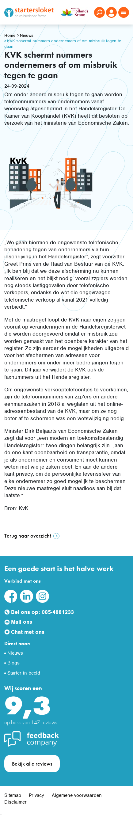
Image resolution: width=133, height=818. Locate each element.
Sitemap (12, 795)
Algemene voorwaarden (77, 795)
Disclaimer (15, 802)
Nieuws (26, 35)
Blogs (13, 663)
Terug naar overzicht (27, 535)
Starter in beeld (23, 673)
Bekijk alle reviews (32, 763)
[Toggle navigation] (123, 12)
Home (9, 35)
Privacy (36, 795)
